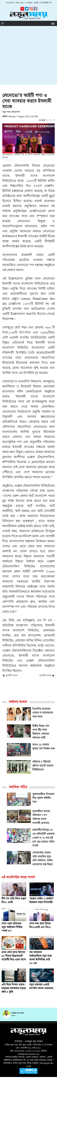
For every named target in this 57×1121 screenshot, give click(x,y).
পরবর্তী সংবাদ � (46, 675)
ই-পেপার (9, 3)
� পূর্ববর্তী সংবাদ (10, 675)
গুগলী (36, 3)
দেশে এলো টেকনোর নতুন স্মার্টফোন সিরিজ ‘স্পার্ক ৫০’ (12, 927)
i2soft (28, 1066)
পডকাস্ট (29, 3)
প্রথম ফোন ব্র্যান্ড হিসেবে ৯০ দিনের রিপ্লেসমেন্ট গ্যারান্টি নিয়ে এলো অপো (14, 956)
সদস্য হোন (19, 3)
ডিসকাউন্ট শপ (46, 3)
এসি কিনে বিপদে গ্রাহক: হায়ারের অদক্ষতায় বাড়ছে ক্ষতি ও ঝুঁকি (14, 988)
